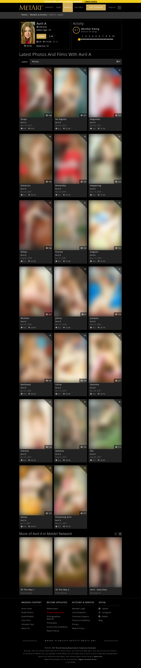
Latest (25, 61)
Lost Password (79, 612)
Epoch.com (98, 656)
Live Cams (26, 620)
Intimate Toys (27, 624)
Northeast (26, 384)
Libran (58, 384)
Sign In (112, 7)
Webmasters (52, 608)
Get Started (96, 7)
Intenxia (25, 450)
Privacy (75, 624)
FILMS (69, 7)
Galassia (59, 450)
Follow (41, 36)
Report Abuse (53, 631)
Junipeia (94, 318)
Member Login (78, 608)
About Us (25, 628)
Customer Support (80, 616)
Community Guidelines (57, 627)
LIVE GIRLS (78, 7)
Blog (101, 620)
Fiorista (59, 251)
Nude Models (27, 616)
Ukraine (41, 26)
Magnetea (95, 119)
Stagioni (94, 251)
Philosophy (52, 623)
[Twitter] (103, 608)
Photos (35, 61)
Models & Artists (38, 14)
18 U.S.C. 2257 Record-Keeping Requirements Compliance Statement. (70, 648)
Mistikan (25, 318)
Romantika (60, 185)
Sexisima (94, 384)
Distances (26, 185)
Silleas (24, 251)
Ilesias (24, 517)
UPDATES (59, 7)
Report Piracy (78, 628)
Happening (95, 185)
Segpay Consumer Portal (87, 659)
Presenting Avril (63, 517)
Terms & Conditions (81, 620)
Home (24, 14)
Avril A (23, 122)
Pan (92, 450)
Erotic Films (26, 608)
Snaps (24, 119)
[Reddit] (103, 616)
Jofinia (58, 318)
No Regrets (61, 119)
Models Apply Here (55, 612)
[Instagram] (105, 612)
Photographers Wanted (54, 617)
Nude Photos (27, 612)
